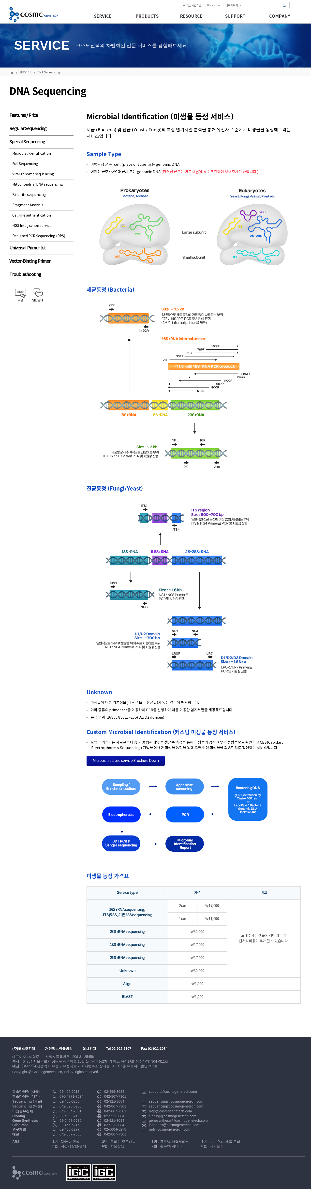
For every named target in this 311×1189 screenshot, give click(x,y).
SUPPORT (235, 16)
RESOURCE (191, 16)
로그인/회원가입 (192, 5)
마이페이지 (233, 5)
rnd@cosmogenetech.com (169, 1129)
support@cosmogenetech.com (173, 1091)
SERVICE (103, 16)
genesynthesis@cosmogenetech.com (178, 1120)
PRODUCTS (147, 16)
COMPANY (279, 16)
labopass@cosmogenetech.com (174, 1125)
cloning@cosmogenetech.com (172, 1116)
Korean (213, 5)
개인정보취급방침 (59, 1049)
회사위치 (89, 1049)
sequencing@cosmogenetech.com (176, 1101)
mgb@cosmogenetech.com (170, 1111)
